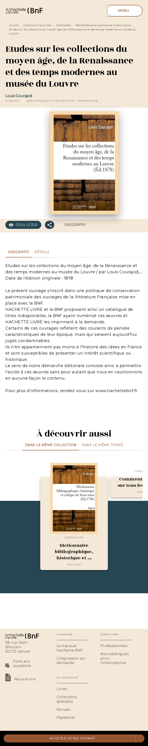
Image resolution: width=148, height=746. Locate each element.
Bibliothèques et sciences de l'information (103, 25)
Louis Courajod (18, 96)
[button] (62, 101)
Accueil (14, 25)
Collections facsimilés (37, 25)
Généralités (63, 25)
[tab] (18, 252)
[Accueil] (24, 10)
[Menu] (124, 10)
